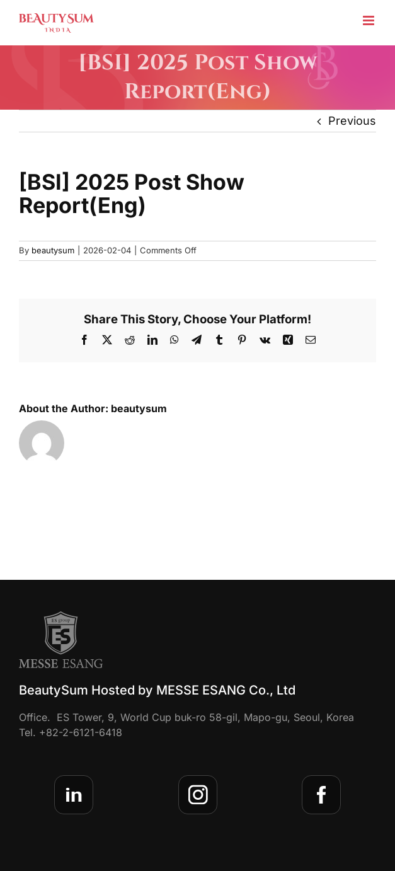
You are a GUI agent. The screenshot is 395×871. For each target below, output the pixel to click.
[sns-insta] (198, 795)
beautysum (52, 250)
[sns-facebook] (321, 795)
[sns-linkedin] (74, 795)
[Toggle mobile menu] (369, 20)
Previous (352, 120)
